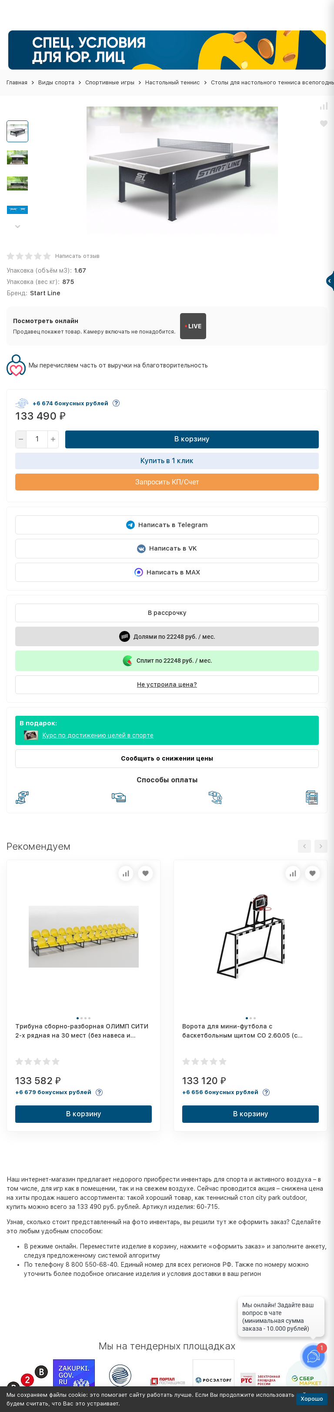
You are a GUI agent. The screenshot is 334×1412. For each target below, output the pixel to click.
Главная (17, 82)
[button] (17, 226)
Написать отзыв (77, 256)
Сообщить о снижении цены (167, 758)
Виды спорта (56, 82)
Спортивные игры (109, 82)
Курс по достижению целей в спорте (98, 735)
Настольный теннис (172, 82)
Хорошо (312, 1398)
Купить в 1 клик (167, 461)
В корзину (192, 439)
